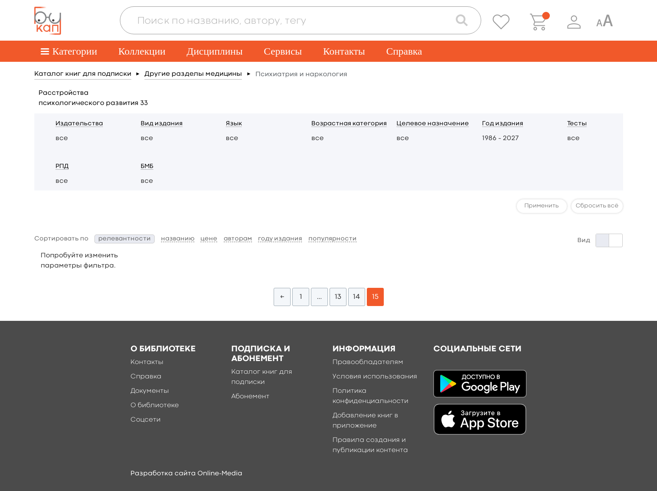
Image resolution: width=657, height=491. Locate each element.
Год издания (502, 124)
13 (338, 297)
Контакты (344, 51)
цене (208, 239)
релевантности (124, 239)
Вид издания (162, 124)
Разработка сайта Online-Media (186, 474)
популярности (332, 239)
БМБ (147, 166)
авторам (238, 239)
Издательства (79, 124)
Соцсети (145, 420)
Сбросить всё (597, 205)
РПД (62, 166)
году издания (280, 239)
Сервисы (283, 51)
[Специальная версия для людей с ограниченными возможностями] (604, 22)
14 (356, 297)
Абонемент (250, 397)
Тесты (577, 124)
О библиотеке (154, 405)
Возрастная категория (349, 124)
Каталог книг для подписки (82, 74)
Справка (404, 51)
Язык (234, 124)
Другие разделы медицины (193, 74)
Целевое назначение (432, 124)
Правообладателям (368, 362)
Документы (149, 391)
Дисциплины (215, 51)
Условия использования (375, 377)
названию (177, 239)
